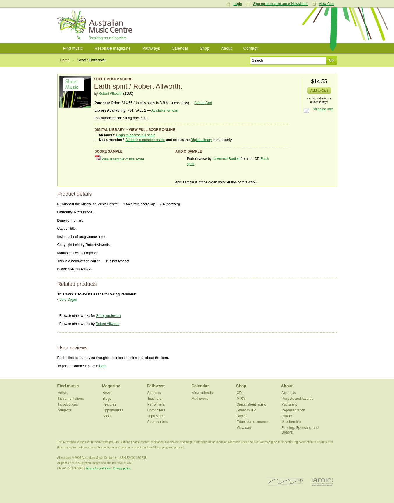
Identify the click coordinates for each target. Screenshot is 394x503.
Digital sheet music (251, 404)
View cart (244, 428)
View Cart (326, 4)
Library (286, 416)
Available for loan (164, 110)
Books (241, 416)
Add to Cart (203, 103)
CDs (240, 393)
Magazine (111, 386)
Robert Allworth (110, 94)
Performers (156, 404)
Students (154, 393)
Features (109, 404)
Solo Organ (68, 299)
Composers (156, 410)
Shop (204, 48)
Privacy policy (121, 468)
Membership (291, 422)
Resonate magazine (112, 48)
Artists (63, 393)
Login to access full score (136, 135)
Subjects (64, 410)
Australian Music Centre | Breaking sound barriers (96, 25)
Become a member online (145, 140)
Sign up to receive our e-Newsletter (280, 4)
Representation (293, 410)
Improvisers (156, 416)
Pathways (151, 48)
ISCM (285, 482)
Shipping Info (322, 109)
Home (65, 60)
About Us (288, 393)
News (107, 393)
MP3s (241, 399)
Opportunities (113, 410)
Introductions (68, 404)
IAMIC (322, 482)
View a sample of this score (123, 159)
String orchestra (108, 316)
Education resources (252, 422)
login (102, 366)
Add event (200, 399)
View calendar (203, 393)
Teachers (154, 399)
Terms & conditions (98, 468)
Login (237, 4)
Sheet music (246, 410)
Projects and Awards (297, 399)
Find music (73, 48)
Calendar (180, 48)
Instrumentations (71, 399)
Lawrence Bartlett (226, 159)
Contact (250, 48)
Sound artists (157, 422)
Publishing (289, 404)
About (226, 48)
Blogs (107, 399)
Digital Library (201, 140)
